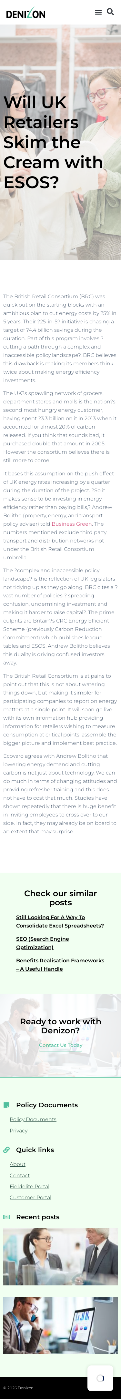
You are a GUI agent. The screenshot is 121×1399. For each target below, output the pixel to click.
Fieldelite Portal (29, 1186)
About (17, 1164)
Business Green (72, 524)
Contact (20, 1175)
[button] (98, 12)
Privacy (18, 1131)
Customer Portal (30, 1197)
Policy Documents (33, 1119)
